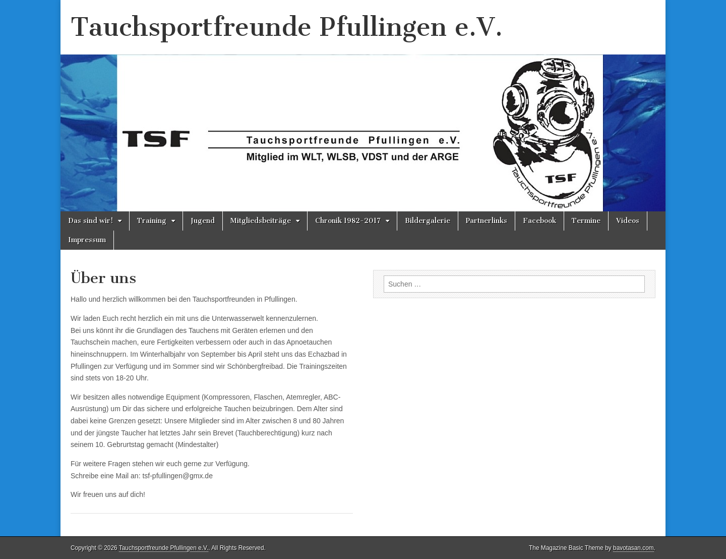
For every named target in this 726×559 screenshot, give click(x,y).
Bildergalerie (427, 220)
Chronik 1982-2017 (348, 220)
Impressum (87, 240)
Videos (627, 220)
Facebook (539, 220)
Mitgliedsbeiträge (260, 220)
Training (151, 220)
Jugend (203, 220)
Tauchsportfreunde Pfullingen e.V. (287, 27)
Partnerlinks (486, 220)
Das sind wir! (90, 220)
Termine (586, 220)
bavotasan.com (633, 547)
